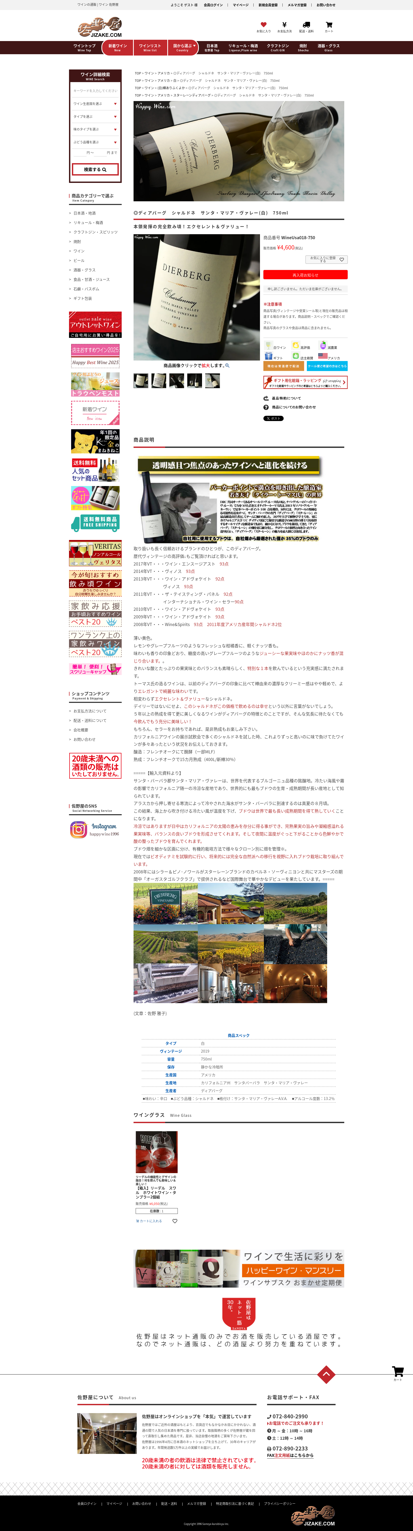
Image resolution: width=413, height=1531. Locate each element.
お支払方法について (90, 710)
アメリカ (164, 73)
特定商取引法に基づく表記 (235, 1503)
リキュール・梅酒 (88, 222)
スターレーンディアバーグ (192, 95)
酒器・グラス (84, 269)
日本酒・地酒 (84, 213)
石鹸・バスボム (86, 288)
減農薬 (327, 347)
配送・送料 (169, 1503)
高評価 (300, 347)
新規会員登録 (268, 5)
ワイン (79, 250)
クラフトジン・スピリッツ (95, 231)
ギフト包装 (82, 298)
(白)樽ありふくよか (171, 88)
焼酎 (77, 241)
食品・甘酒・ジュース (91, 279)
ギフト (273, 358)
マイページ (241, 5)
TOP (138, 73)
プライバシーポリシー (280, 1503)
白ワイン (275, 347)
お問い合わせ (326, 5)
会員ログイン (213, 5)
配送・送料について (90, 720)
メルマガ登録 (297, 5)
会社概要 (80, 729)
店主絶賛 (302, 358)
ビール (79, 260)
